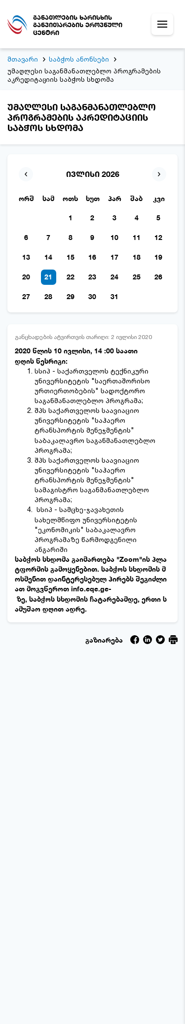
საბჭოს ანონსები (79, 59)
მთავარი (22, 59)
